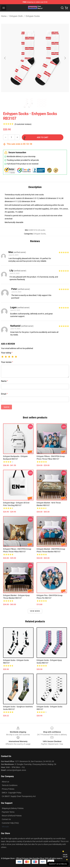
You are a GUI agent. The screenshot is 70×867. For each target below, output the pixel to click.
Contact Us (6, 819)
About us (5, 782)
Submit (6, 407)
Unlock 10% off (65, 855)
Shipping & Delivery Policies (13, 808)
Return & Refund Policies (12, 816)
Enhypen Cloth (16, 16)
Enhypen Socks (33, 16)
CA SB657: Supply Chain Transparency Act (19, 796)
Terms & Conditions (9, 785)
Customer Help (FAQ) (10, 823)
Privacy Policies (8, 789)
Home (3, 16)
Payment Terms (8, 812)
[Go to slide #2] (42, 103)
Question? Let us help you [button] (58, 864)
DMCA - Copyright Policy (11, 793)
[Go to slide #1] (28, 103)
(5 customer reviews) (23, 124)
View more (35, 611)
